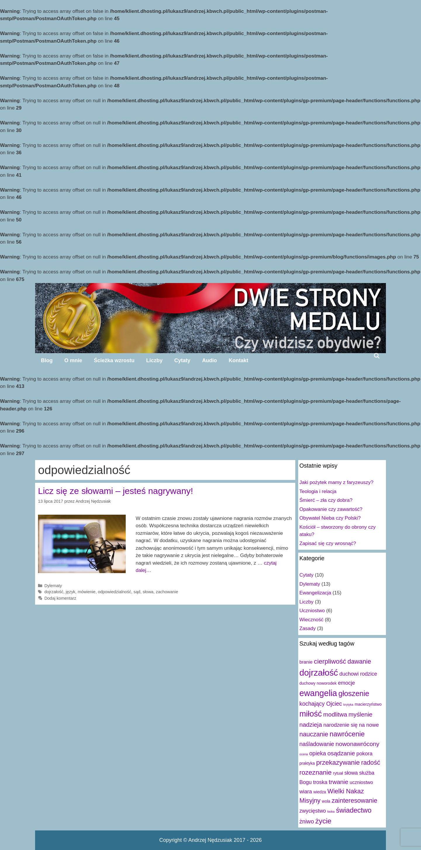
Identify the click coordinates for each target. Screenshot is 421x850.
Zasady (307, 628)
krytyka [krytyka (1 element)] (348, 704)
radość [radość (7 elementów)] (370, 762)
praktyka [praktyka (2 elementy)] (307, 763)
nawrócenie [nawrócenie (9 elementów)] (347, 734)
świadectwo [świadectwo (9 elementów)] (353, 810)
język (70, 591)
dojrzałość (53, 591)
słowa (148, 591)
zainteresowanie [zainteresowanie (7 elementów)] (354, 800)
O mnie (73, 360)
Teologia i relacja (318, 491)
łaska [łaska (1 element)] (331, 811)
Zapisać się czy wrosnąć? (327, 543)
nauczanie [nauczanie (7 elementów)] (313, 734)
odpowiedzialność (114, 591)
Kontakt (238, 360)
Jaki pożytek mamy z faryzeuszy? (336, 482)
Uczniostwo (312, 610)
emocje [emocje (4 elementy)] (346, 683)
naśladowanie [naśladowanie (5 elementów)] (316, 744)
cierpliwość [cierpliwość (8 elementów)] (330, 661)
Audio (209, 360)
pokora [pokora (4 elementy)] (364, 754)
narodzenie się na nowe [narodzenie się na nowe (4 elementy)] (351, 725)
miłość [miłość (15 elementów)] (310, 713)
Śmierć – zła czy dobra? (325, 500)
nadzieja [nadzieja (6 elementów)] (310, 724)
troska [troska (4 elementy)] (320, 782)
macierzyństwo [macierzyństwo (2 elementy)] (368, 704)
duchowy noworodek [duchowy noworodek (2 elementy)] (318, 683)
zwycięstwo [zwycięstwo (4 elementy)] (312, 811)
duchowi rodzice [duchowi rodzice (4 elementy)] (358, 674)
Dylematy (53, 585)
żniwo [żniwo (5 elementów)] (306, 821)
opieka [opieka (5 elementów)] (317, 753)
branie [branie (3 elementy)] (306, 662)
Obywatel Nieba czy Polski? (330, 518)
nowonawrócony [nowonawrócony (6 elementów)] (357, 743)
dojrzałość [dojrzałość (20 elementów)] (318, 672)
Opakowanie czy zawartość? (330, 509)
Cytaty (182, 360)
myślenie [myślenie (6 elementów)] (360, 714)
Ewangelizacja (315, 593)
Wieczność (311, 619)
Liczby (154, 360)
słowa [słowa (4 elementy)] (351, 773)
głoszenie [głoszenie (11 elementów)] (354, 693)
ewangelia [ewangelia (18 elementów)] (318, 693)
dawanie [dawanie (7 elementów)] (359, 661)
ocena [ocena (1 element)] (303, 754)
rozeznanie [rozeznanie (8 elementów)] (315, 772)
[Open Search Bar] (376, 355)
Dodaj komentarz (60, 598)
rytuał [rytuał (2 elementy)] (338, 773)
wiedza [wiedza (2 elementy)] (319, 792)
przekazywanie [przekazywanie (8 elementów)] (338, 762)
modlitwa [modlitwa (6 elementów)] (335, 714)
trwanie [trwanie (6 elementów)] (338, 781)
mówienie (87, 591)
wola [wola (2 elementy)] (326, 801)
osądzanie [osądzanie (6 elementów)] (341, 753)
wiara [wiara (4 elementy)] (305, 792)
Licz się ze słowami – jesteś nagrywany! (115, 491)
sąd (137, 591)
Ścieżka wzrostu (114, 360)
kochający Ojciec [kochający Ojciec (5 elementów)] (320, 703)
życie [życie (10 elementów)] (323, 821)
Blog (47, 360)
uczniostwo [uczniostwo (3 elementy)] (361, 782)
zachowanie (167, 591)
